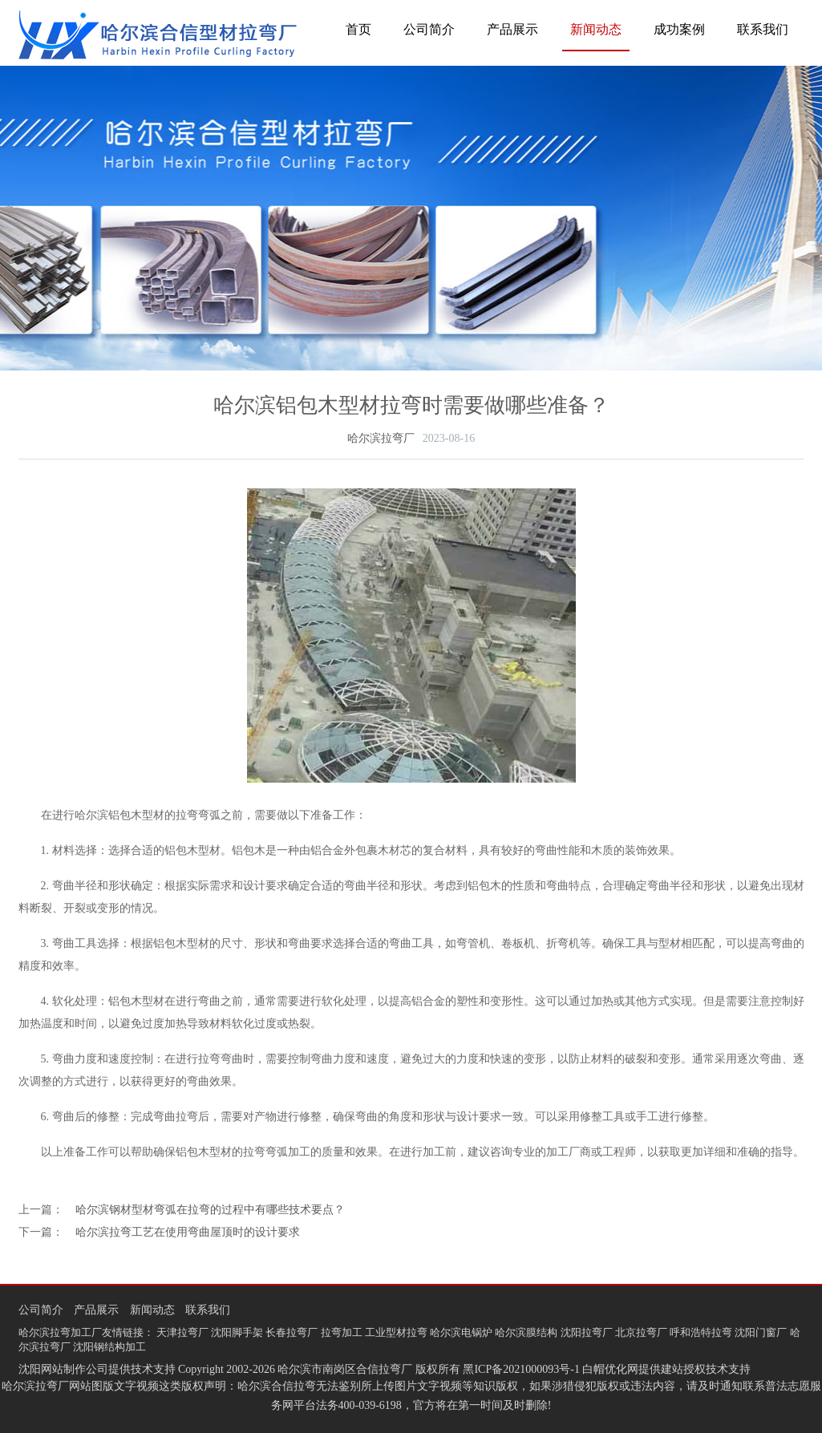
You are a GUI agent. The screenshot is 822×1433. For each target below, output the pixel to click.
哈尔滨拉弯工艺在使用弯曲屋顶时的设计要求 (187, 1232)
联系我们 (762, 29)
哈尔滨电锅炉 (461, 1332)
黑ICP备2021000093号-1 (521, 1369)
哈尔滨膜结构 (526, 1332)
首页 (358, 29)
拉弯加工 (341, 1332)
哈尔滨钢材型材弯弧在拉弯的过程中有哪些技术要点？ (210, 1210)
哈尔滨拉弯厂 (381, 438)
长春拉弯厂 (291, 1332)
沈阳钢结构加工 (109, 1347)
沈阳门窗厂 (761, 1332)
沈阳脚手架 (237, 1332)
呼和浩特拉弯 (701, 1332)
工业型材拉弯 (396, 1332)
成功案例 (679, 29)
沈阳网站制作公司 (63, 1369)
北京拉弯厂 (641, 1332)
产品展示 (512, 29)
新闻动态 (596, 29)
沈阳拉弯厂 (587, 1332)
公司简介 (429, 29)
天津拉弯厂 (182, 1332)
